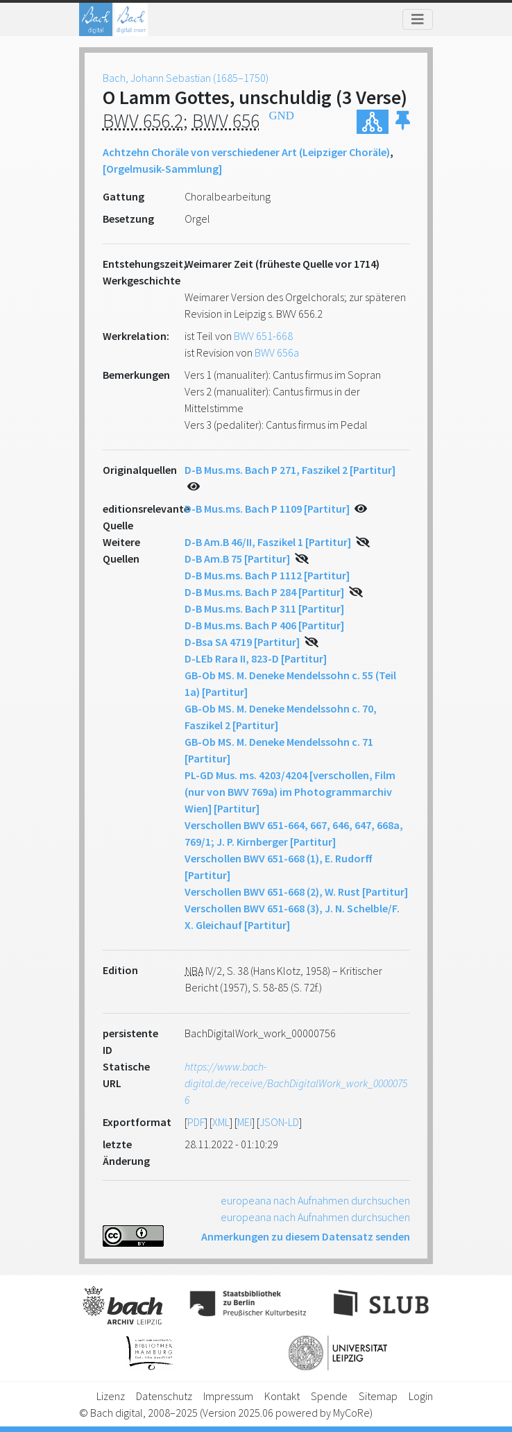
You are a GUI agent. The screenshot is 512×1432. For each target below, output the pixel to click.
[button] (402, 122)
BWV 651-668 (263, 336)
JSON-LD (279, 1122)
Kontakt (282, 1396)
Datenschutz (164, 1396)
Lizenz (110, 1396)
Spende (329, 1396)
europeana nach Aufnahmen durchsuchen (315, 1200)
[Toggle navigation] (417, 19)
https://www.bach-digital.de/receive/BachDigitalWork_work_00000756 (296, 1083)
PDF (196, 1122)
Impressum (228, 1396)
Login (421, 1396)
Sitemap (378, 1396)
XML (221, 1122)
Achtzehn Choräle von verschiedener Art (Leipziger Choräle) (246, 152)
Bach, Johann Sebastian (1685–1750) (185, 78)
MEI (244, 1122)
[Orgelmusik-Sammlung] (162, 169)
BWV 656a (277, 352)
